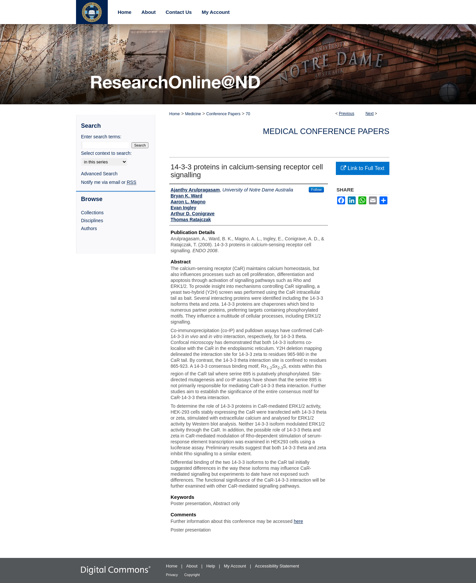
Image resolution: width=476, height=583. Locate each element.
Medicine (193, 114)
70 (248, 114)
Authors (89, 228)
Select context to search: (106, 153)
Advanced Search (99, 173)
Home (174, 114)
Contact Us (179, 12)
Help (211, 566)
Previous (346, 113)
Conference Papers (223, 114)
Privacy (172, 575)
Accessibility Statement (277, 566)
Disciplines (92, 220)
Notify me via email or (108, 182)
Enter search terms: (101, 136)
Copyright (192, 575)
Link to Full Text (362, 168)
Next (370, 113)
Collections (92, 212)
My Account (235, 566)
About (192, 566)
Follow (316, 189)
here (298, 521)
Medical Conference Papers (326, 131)
